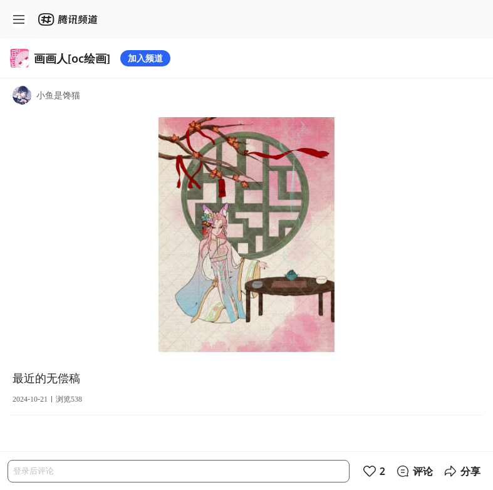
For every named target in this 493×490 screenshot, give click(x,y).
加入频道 (145, 58)
